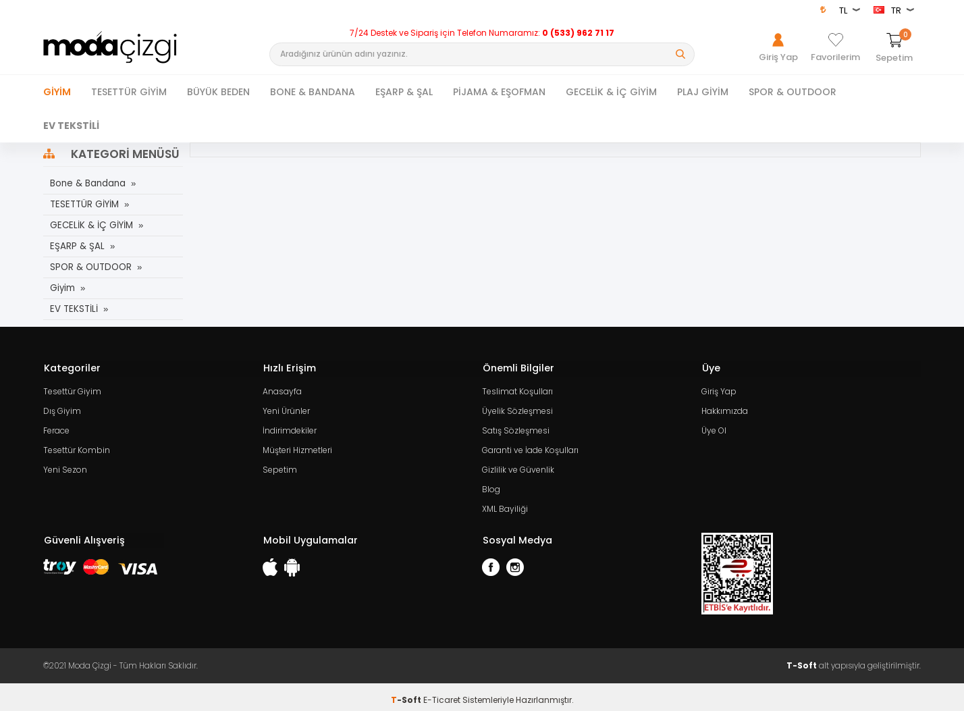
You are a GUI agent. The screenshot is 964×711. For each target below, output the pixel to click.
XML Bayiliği (505, 503)
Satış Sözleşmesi (516, 427)
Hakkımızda (724, 409)
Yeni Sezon (65, 465)
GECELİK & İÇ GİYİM (611, 92)
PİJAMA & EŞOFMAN (499, 92)
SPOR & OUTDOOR (792, 92)
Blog (491, 484)
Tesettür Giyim (72, 390)
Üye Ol (713, 427)
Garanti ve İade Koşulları (530, 446)
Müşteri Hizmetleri (297, 446)
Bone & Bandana (87, 183)
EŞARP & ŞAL (404, 92)
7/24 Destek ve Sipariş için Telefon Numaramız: (482, 33)
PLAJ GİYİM (702, 92)
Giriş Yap (719, 390)
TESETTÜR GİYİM (129, 92)
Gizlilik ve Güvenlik (518, 465)
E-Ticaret (441, 694)
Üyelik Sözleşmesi (517, 409)
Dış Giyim (62, 409)
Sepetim (280, 465)
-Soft (407, 694)
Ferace (56, 427)
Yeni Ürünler (286, 409)
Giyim (57, 92)
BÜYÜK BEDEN (218, 92)
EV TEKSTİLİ (71, 125)
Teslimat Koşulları (517, 390)
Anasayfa (282, 390)
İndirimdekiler (290, 427)
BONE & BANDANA (312, 92)
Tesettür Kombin (76, 446)
